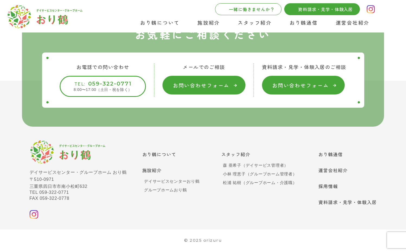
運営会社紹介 (352, 22)
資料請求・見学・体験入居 (346, 204)
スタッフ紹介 (254, 22)
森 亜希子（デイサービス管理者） (254, 165)
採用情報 (325, 187)
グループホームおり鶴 (165, 191)
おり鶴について (160, 22)
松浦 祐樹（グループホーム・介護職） (258, 183)
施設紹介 (208, 22)
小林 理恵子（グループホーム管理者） (258, 174)
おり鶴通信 (304, 22)
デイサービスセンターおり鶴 (172, 182)
